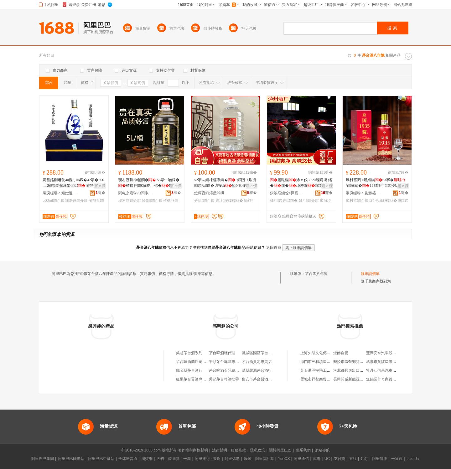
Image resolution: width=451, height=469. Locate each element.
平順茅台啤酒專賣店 (226, 361)
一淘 (187, 458)
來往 (353, 458)
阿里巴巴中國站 (101, 458)
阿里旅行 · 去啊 (207, 458)
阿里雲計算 (264, 458)
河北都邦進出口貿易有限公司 (357, 370)
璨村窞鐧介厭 (129, 200)
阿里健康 (379, 458)
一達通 (396, 458)
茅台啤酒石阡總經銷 (226, 370)
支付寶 (339, 458)
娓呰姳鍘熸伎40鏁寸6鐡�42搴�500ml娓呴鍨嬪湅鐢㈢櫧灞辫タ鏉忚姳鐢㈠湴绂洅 (73, 183)
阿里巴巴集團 (42, 458)
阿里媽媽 (232, 458)
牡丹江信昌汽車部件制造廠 (388, 370)
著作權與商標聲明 (193, 450)
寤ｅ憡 (100, 186)
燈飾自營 (340, 353)
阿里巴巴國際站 (71, 458)
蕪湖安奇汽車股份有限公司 (388, 353)
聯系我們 (303, 450)
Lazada (413, 458)
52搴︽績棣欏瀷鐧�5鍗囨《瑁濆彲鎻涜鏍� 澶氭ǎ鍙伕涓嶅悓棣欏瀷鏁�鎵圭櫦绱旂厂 (225, 183)
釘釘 (364, 458)
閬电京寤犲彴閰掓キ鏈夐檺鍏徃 (135, 193)
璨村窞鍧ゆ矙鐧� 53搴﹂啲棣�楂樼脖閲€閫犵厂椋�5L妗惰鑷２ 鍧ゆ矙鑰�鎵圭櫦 (149, 183)
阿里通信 (301, 458)
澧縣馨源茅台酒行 (257, 370)
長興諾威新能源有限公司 (354, 379)
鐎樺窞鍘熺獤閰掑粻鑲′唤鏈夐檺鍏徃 (211, 193)
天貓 (160, 458)
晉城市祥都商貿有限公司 (321, 379)
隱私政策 (257, 450)
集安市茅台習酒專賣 (259, 379)
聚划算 (173, 458)
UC (327, 458)
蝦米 (247, 458)
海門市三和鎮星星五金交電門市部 (328, 361)
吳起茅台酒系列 (189, 353)
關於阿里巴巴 (280, 450)
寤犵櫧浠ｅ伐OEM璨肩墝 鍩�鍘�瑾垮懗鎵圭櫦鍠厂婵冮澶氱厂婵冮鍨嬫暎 (301, 183)
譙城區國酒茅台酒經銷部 (262, 353)
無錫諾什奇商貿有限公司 (386, 379)
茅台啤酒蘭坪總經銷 (193, 361)
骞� (100, 193)
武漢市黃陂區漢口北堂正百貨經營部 (396, 361)
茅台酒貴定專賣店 (257, 361)
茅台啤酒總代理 (222, 353)
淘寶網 (147, 458)
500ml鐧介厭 (53, 200)
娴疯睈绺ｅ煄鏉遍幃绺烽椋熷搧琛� (60, 193)
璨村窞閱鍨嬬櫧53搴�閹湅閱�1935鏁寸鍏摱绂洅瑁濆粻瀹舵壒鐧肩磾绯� (377, 183)
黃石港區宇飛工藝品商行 (321, 370)
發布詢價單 (370, 274)
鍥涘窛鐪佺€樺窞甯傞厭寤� (287, 193)
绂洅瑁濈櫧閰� (383, 200)
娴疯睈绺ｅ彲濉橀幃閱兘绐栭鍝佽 (363, 193)
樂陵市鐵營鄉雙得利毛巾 (354, 361)
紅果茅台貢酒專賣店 (193, 379)
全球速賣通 (127, 458)
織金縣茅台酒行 (189, 370)
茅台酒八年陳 (316, 274)
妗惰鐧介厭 (152, 200)
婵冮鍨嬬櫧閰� (229, 200)
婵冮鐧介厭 (309, 200)
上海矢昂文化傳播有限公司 (322, 353)
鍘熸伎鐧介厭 (76, 200)
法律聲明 (219, 450)
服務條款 (238, 450)
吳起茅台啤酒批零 (224, 379)
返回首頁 (273, 247)
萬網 (316, 458)
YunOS (284, 458)
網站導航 (322, 450)
